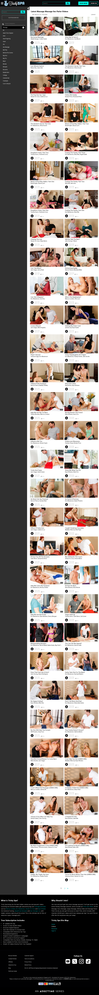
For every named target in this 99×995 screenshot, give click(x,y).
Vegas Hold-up (70, 614)
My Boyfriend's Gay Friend (73, 412)
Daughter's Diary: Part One (39, 210)
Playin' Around (35, 355)
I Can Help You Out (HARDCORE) (76, 759)
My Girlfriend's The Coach (73, 557)
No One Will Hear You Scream (40, 730)
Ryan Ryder (75, 327)
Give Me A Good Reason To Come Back (44, 759)
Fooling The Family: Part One (74, 210)
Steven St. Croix (35, 96)
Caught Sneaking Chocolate (74, 528)
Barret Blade (43, 645)
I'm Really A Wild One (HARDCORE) (76, 788)
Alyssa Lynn (76, 125)
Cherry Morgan (52, 616)
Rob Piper (78, 529)
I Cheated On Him (71, 816)
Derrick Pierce (69, 270)
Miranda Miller (78, 270)
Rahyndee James (79, 703)
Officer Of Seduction (37, 528)
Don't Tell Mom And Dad (73, 701)
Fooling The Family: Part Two (74, 181)
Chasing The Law (36, 239)
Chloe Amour (34, 847)
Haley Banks (43, 241)
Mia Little (75, 847)
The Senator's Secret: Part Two (75, 66)
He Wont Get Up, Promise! (39, 499)
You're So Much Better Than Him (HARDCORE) (80, 874)
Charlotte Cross (43, 154)
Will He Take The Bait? (72, 239)
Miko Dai (41, 703)
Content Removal (49, 980)
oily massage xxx (35, 911)
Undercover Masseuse (72, 441)
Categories (13, 17)
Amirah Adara (35, 818)
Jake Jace (73, 183)
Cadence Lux (44, 96)
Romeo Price (68, 96)
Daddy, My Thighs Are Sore (40, 874)
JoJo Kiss (42, 299)
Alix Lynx (77, 299)
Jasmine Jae (68, 327)
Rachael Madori (78, 674)
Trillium (75, 241)
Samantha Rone (42, 558)
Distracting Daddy (71, 268)
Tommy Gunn (34, 154)
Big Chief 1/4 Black (60, 645)
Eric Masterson (69, 39)
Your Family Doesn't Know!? (74, 730)
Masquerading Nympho (38, 643)
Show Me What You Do (73, 470)
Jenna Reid (41, 270)
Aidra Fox (76, 472)
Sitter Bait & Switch (71, 37)
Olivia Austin (78, 68)
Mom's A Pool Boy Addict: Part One (42, 181)
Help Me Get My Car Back (39, 412)
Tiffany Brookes (35, 414)
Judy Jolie (40, 68)
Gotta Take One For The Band (75, 672)
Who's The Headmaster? (73, 297)
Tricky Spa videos (88, 906)
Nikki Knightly (42, 327)
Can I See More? (36, 268)
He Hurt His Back (70, 586)
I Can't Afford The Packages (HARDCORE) (44, 788)
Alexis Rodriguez (43, 674)
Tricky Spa (37, 42)
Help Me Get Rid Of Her (38, 614)
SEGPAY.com (67, 978)
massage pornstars (40, 906)
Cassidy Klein (43, 501)
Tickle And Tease (36, 470)
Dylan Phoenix (78, 501)
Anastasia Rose (77, 96)
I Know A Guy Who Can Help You (42, 816)
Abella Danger (35, 39)
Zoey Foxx (41, 732)
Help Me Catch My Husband (40, 586)
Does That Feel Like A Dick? (40, 672)
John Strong (68, 241)
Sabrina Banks (78, 732)
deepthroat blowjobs (21, 911)
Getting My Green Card (73, 326)
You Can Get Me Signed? (73, 643)
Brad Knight (68, 125)
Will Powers (34, 732)
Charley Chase (69, 443)
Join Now (83, 3)
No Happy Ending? (37, 701)
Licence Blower (36, 326)
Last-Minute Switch (37, 66)
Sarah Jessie (41, 472)
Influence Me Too (36, 441)
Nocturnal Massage (37, 37)
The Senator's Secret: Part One (41, 124)
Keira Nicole (76, 587)
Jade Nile (75, 818)
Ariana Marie (78, 558)
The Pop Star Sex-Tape (38, 95)
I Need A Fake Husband (38, 383)
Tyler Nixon (34, 558)
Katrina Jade (77, 645)
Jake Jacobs (86, 356)
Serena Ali (43, 789)
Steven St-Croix (30, 909)
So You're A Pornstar (72, 499)
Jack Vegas (34, 270)
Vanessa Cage (35, 356)
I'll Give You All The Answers (40, 557)
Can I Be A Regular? (37, 297)
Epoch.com (18, 978)
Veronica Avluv (43, 847)
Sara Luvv (76, 414)
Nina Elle (76, 154)
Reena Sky (34, 68)
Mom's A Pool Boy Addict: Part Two (77, 124)
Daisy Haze (77, 789)
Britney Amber (44, 587)
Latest (93, 14)
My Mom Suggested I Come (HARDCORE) (44, 845)
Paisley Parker (78, 356)
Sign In (94, 3)
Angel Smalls (83, 154)
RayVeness (68, 385)
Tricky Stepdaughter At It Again (75, 355)
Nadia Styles (50, 645)
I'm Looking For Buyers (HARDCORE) (77, 845)
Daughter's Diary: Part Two (40, 152)
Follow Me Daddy (71, 95)
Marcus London (69, 299)
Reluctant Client (70, 383)
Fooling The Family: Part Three (75, 152)
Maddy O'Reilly (43, 385)
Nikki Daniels (34, 760)
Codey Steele (43, 39)
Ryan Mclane (75, 385)
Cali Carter (83, 616)
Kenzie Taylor (43, 443)
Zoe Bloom (77, 39)
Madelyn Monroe (70, 529)
